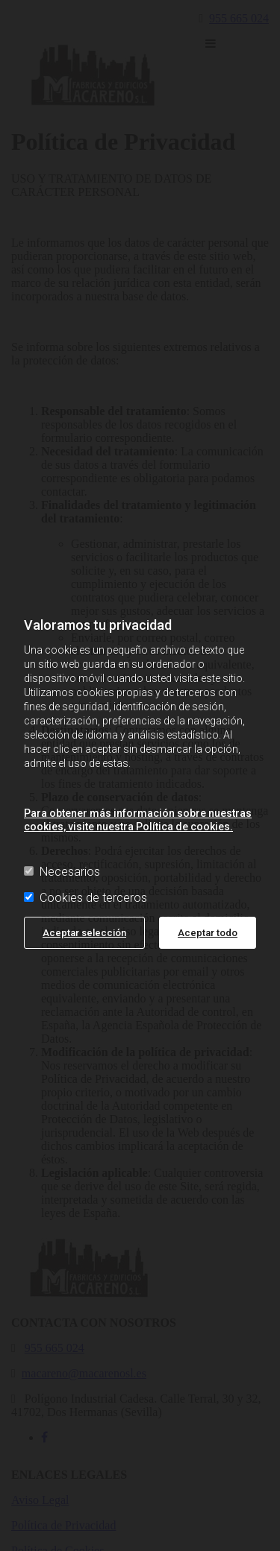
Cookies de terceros (85, 898)
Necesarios (62, 872)
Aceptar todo (207, 932)
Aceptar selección (84, 932)
